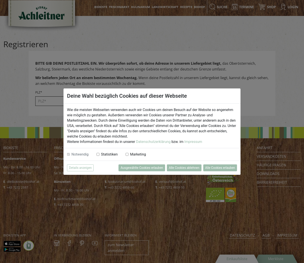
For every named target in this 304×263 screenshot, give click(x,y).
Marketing (138, 154)
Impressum (193, 142)
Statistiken (109, 154)
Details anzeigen (80, 167)
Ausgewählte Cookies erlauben (141, 167)
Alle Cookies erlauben (220, 167)
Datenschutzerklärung (153, 142)
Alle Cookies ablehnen (184, 167)
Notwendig (80, 154)
